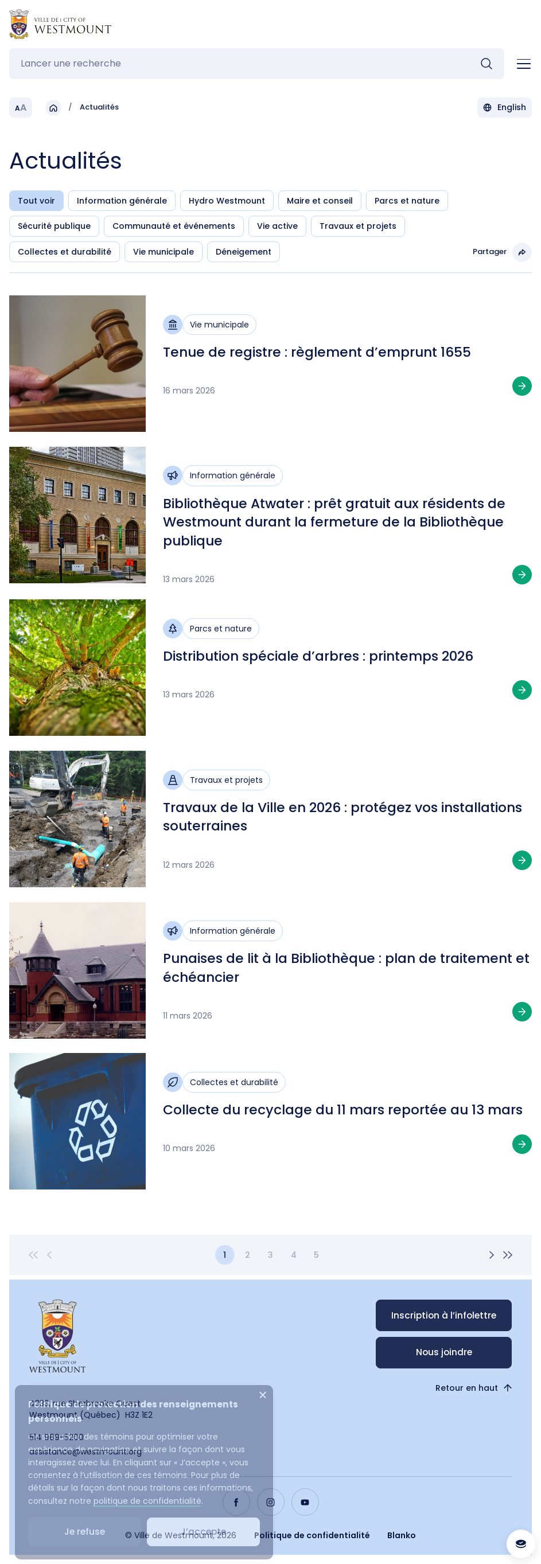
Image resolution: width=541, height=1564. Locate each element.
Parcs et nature (407, 201)
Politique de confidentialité (312, 1535)
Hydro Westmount (227, 201)
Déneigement (243, 252)
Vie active (277, 226)
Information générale (122, 201)
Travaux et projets (358, 226)
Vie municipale (163, 252)
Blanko (401, 1535)
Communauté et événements (173, 226)
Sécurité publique (54, 226)
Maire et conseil (320, 201)
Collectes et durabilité (64, 252)
